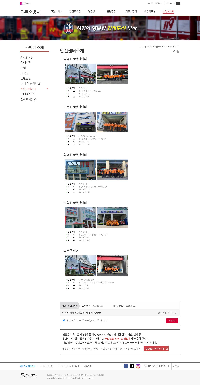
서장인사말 (27, 57)
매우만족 (69, 320)
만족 (79, 320)
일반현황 (26, 78)
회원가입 (159, 3)
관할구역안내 (28, 89)
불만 (94, 320)
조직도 (24, 73)
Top (177, 366)
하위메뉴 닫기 (47, 88)
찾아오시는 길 (29, 99)
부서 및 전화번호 (30, 83)
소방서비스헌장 (46, 366)
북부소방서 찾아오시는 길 (68, 366)
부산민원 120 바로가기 (155, 348)
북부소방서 (30, 11)
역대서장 (26, 62)
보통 (87, 320)
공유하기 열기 (174, 51)
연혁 (23, 68)
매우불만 (103, 320)
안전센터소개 (29, 93)
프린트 (178, 51)
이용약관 (88, 366)
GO (178, 3)
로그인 (150, 3)
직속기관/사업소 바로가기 (155, 366)
